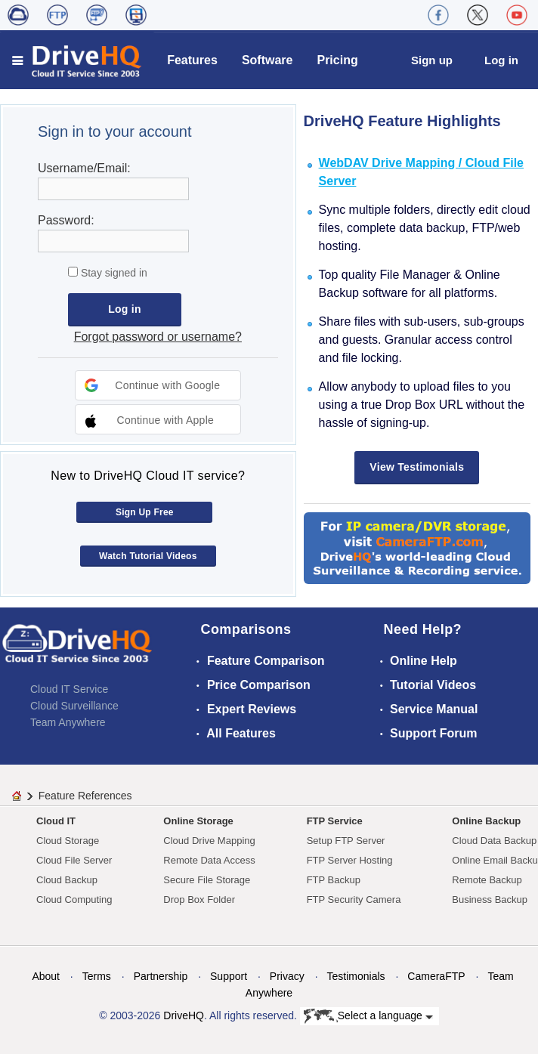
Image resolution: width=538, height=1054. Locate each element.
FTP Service (335, 821)
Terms (96, 976)
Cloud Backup (66, 880)
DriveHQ (183, 1015)
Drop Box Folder (199, 899)
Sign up (432, 60)
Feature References (85, 796)
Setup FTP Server (346, 840)
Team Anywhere (68, 722)
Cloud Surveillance (74, 706)
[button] (158, 385)
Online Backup (486, 821)
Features (192, 60)
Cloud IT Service (69, 689)
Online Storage (198, 821)
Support (228, 976)
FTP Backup (333, 880)
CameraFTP (436, 976)
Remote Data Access (209, 860)
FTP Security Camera (354, 899)
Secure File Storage (206, 880)
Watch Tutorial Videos (148, 556)
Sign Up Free (145, 512)
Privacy (287, 976)
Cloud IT (56, 821)
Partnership (161, 976)
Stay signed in (112, 273)
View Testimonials (416, 467)
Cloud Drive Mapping (209, 840)
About (46, 976)
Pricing (337, 60)
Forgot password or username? (158, 336)
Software (267, 60)
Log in (501, 60)
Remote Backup (487, 880)
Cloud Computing (74, 899)
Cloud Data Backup (494, 840)
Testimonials (356, 976)
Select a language (368, 1016)
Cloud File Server (74, 860)
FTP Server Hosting (350, 860)
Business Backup (489, 899)
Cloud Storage (67, 840)
